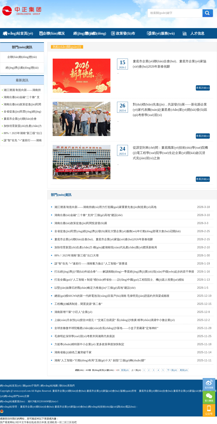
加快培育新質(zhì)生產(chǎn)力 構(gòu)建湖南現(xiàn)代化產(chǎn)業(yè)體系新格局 (105, 247)
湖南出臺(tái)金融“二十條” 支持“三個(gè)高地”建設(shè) (88, 215)
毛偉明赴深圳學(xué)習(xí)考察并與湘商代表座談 (84, 336)
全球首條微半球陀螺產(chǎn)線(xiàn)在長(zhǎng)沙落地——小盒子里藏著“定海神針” (106, 328)
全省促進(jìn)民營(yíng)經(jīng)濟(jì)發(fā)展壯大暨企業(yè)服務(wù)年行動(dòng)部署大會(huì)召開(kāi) (117, 231)
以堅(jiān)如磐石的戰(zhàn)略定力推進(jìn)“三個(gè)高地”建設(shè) (94, 287)
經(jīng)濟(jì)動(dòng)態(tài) (22, 67)
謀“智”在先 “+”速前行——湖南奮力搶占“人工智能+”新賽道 (90, 263)
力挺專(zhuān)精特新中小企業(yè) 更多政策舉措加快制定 (89, 344)
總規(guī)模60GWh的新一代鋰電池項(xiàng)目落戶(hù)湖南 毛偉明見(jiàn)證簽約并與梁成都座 (111, 295)
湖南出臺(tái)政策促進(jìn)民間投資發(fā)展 (80, 223)
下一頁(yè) (172, 370)
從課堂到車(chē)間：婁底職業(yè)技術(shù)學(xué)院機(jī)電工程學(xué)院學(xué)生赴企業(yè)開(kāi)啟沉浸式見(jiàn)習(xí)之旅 (170, 153)
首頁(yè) (125, 370)
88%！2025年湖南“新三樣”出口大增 (76, 255)
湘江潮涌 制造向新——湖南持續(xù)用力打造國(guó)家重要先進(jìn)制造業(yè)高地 (105, 207)
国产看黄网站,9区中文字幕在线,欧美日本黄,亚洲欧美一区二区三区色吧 (38, 422)
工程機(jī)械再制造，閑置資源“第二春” (78, 303)
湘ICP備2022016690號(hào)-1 (42, 401)
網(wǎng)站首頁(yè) (10, 385)
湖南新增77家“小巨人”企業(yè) (73, 311)
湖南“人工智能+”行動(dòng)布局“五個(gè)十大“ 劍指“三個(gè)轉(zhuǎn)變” (100, 360)
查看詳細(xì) (202, 88)
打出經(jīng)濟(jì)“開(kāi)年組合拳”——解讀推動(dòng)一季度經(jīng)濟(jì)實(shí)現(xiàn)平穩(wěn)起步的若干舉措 (124, 271)
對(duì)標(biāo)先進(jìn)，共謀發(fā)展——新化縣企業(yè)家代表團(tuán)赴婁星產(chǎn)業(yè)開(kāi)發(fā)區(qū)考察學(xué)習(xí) (170, 110)
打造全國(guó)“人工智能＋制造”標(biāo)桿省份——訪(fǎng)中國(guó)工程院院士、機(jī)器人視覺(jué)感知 (119, 279)
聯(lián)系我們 (66, 385)
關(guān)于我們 (31, 385)
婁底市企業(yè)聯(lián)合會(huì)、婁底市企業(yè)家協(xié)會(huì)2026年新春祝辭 (103, 239)
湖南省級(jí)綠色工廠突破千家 (73, 352)
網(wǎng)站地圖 (49, 385)
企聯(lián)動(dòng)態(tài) (22, 56)
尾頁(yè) (183, 370)
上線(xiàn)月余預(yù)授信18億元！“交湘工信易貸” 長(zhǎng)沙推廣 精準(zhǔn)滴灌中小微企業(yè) (114, 320)
